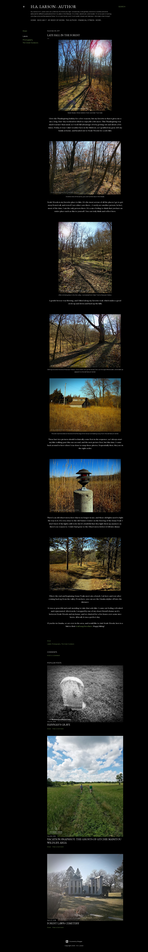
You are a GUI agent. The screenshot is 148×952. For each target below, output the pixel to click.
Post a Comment (53, 655)
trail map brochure (84, 626)
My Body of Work (56, 20)
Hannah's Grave (58, 724)
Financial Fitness (86, 20)
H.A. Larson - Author (53, 6)
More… (99, 20)
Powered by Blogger (74, 941)
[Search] (121, 6)
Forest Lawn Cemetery (63, 923)
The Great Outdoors (30, 43)
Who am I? (42, 20)
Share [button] (25, 31)
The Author (71, 20)
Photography (28, 40)
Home (33, 20)
